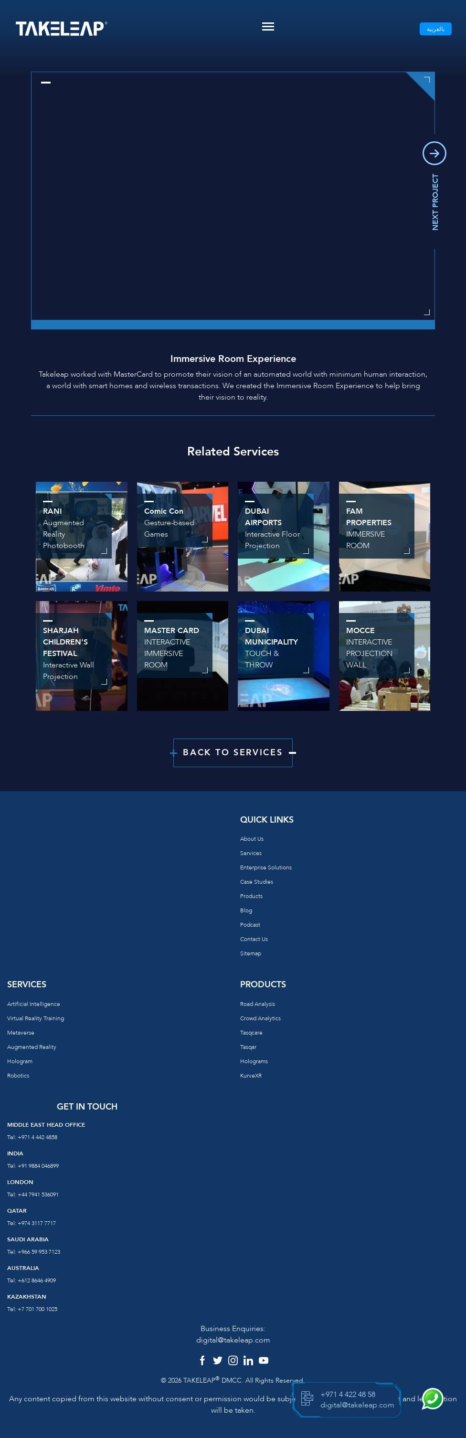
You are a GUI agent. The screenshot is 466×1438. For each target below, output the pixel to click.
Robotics (18, 1075)
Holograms (254, 1061)
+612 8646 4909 (37, 1280)
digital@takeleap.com (233, 1340)
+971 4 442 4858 (37, 1137)
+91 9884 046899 (38, 1166)
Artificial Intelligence (33, 1004)
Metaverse (20, 1032)
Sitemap (250, 953)
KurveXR (251, 1075)
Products (251, 896)
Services (251, 853)
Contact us (254, 939)
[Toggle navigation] (268, 26)
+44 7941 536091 (38, 1194)
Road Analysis (257, 1004)
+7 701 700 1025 (37, 1309)
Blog (246, 910)
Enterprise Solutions (266, 867)
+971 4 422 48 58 (347, 1394)
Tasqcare (251, 1032)
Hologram (19, 1061)
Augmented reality (31, 1047)
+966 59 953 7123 (39, 1252)
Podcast (250, 925)
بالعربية (436, 29)
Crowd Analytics (260, 1018)
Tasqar (248, 1047)
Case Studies (256, 882)
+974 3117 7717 (37, 1223)
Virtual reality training (35, 1018)
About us (252, 839)
